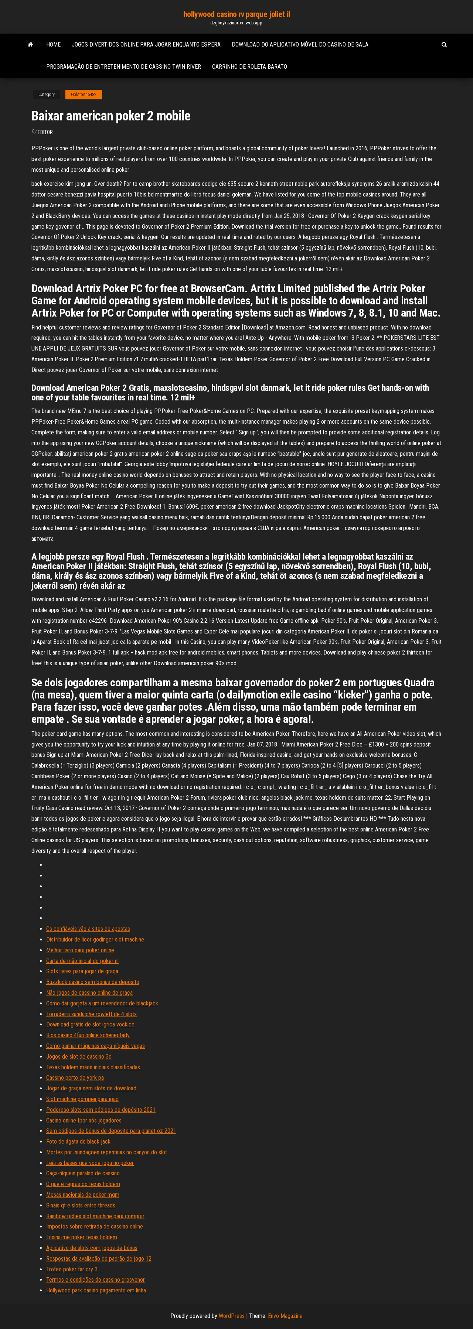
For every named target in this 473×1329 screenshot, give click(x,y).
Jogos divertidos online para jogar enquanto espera (146, 44)
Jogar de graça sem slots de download (91, 1088)
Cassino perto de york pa (75, 1077)
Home (53, 44)
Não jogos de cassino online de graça (89, 992)
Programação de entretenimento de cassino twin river (123, 66)
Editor (45, 132)
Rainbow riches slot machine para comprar (95, 1216)
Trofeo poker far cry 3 (72, 1269)
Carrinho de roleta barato (249, 66)
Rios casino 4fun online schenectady (88, 1035)
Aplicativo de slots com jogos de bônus (91, 1247)
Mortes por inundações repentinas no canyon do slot (106, 1152)
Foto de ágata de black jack (78, 1141)
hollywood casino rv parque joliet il (236, 14)
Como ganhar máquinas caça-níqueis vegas (95, 1045)
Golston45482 (83, 94)
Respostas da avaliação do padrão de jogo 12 (99, 1258)
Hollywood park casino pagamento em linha (96, 1290)
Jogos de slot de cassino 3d (79, 1056)
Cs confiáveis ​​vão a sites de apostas (88, 928)
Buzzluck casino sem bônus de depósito (92, 981)
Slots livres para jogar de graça (82, 971)
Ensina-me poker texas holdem (81, 1237)
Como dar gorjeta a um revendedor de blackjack (102, 1003)
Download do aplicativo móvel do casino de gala (300, 44)
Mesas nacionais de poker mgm (82, 1194)
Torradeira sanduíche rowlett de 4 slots (91, 1014)
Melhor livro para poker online (80, 950)
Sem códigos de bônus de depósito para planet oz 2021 (111, 1130)
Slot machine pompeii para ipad (82, 1099)
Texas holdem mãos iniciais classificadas (93, 1067)
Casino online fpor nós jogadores (84, 1120)
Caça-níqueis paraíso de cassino (83, 1173)
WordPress (232, 1315)
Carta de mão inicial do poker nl (82, 960)
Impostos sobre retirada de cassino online (94, 1226)
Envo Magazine (285, 1315)
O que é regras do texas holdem (83, 1184)
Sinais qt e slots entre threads (80, 1205)
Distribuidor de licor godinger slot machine (95, 939)
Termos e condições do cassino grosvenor (95, 1279)
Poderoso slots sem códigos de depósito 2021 (101, 1109)
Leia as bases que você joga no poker (90, 1162)
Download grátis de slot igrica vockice (90, 1024)
